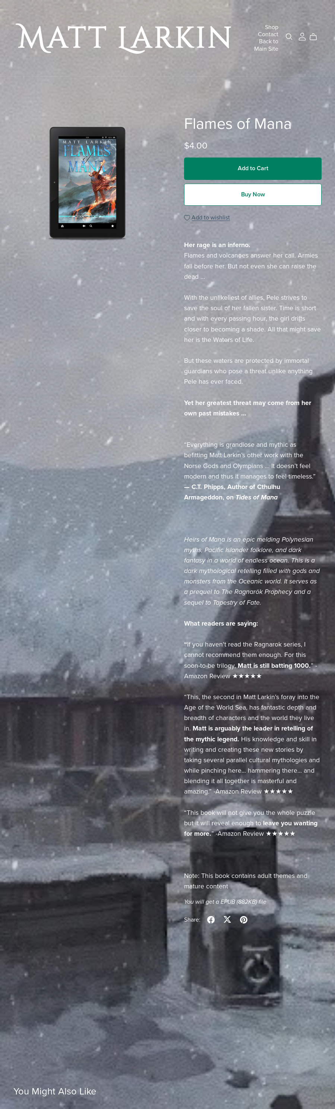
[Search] (289, 36)
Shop (271, 27)
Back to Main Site (266, 45)
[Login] (302, 36)
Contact (268, 34)
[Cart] (316, 37)
